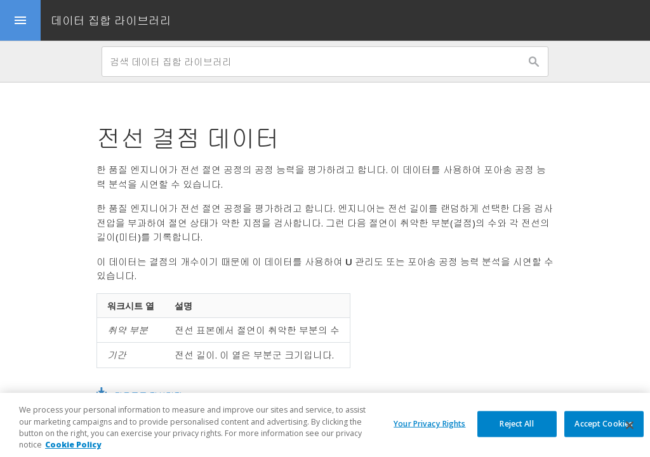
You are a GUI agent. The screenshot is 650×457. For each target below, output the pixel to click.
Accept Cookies (603, 427)
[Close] (630, 430)
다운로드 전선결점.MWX (159, 395)
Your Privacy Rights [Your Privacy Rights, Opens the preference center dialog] (429, 427)
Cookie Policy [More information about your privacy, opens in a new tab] (73, 449)
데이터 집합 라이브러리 (111, 20)
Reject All (516, 427)
